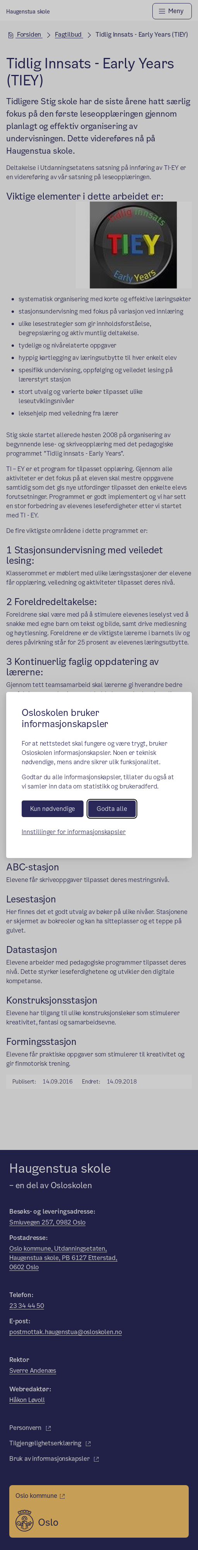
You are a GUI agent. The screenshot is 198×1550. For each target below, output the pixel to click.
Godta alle (112, 808)
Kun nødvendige (52, 808)
